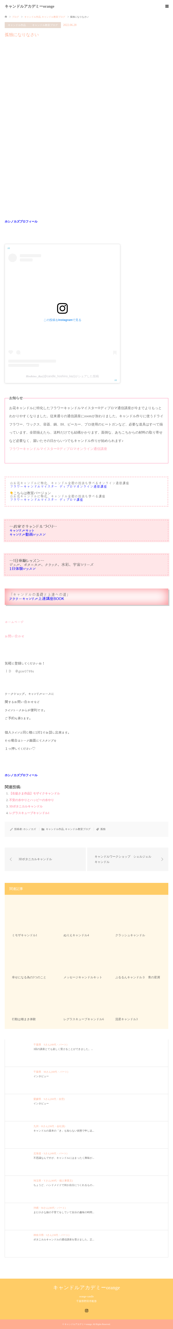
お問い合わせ (15, 636)
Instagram (86, 1310)
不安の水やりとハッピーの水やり (31, 800)
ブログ (15, 17)
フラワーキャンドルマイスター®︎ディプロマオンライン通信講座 (58, 449)
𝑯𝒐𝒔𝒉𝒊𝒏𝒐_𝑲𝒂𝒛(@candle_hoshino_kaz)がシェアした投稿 (62, 376)
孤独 (102, 829)
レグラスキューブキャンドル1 (29, 813)
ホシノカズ (29, 829)
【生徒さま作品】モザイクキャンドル (34, 793)
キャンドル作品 (17, 25)
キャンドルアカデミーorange (29, 6)
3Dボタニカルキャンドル (26, 806)
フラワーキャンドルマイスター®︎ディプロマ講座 (46, 500)
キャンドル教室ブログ (45, 25)
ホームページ (14, 622)
